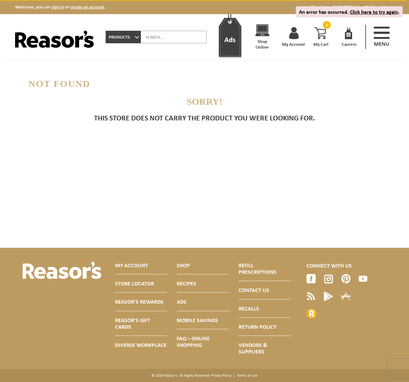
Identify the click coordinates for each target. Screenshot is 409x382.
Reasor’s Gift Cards (132, 323)
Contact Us (254, 290)
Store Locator (134, 283)
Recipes (186, 283)
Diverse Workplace (141, 345)
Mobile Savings (197, 320)
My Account (131, 265)
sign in (58, 6)
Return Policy (257, 326)
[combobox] (123, 37)
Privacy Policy (221, 375)
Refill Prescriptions (257, 268)
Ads (181, 301)
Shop (183, 265)
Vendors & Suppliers (253, 348)
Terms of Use (247, 375)
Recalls (249, 308)
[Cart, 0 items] (326, 25)
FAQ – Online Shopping (193, 341)
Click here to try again (374, 11)
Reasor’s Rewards (139, 301)
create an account (87, 6)
